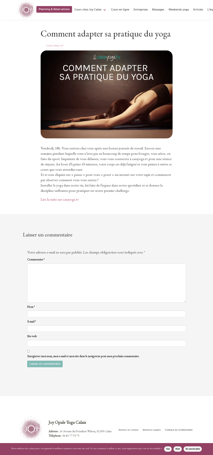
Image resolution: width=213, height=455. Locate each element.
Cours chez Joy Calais (87, 9)
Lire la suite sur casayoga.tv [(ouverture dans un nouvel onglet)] (60, 199)
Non (178, 449)
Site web (32, 336)
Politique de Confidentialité (179, 430)
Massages (158, 9)
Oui (168, 449)
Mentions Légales (152, 430)
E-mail (31, 321)
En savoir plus (193, 449)
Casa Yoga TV (54, 45)
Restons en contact (128, 430)
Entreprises (141, 9)
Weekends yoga (179, 9)
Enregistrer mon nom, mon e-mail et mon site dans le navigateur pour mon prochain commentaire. (83, 356)
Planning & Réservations (54, 9)
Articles (198, 9)
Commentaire (36, 259)
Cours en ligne (120, 9)
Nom (31, 307)
